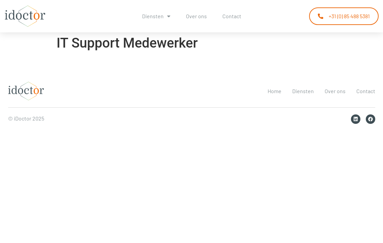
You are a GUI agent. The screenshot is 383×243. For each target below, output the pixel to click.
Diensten (156, 16)
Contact (231, 16)
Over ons (196, 16)
